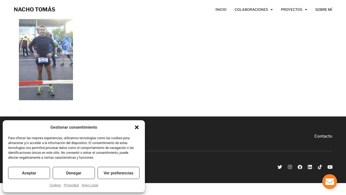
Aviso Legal (90, 185)
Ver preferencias (118, 173)
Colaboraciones (254, 9)
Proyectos (294, 9)
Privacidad (71, 185)
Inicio (221, 9)
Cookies (55, 185)
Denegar (73, 173)
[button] (136, 127)
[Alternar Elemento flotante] (329, 181)
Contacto (323, 136)
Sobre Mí (323, 9)
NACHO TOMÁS (34, 9)
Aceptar (29, 173)
